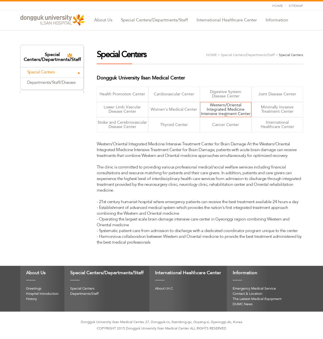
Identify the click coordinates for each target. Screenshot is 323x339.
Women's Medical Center (174, 110)
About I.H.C (164, 288)
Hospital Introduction (42, 294)
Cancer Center (225, 125)
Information (277, 20)
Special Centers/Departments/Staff (154, 20)
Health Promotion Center (122, 94)
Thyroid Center (174, 125)
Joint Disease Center (277, 94)
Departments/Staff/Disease (51, 83)
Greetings (33, 288)
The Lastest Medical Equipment (257, 299)
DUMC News (243, 304)
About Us (103, 20)
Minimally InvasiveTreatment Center (277, 109)
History (31, 299)
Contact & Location (247, 294)
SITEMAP (296, 6)
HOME (277, 6)
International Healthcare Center (227, 20)
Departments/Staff (84, 294)
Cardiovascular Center (174, 94)
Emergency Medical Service (254, 288)
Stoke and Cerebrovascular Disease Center (122, 125)
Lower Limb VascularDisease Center (122, 109)
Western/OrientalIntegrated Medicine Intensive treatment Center (226, 109)
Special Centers (41, 72)
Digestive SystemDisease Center (225, 94)
